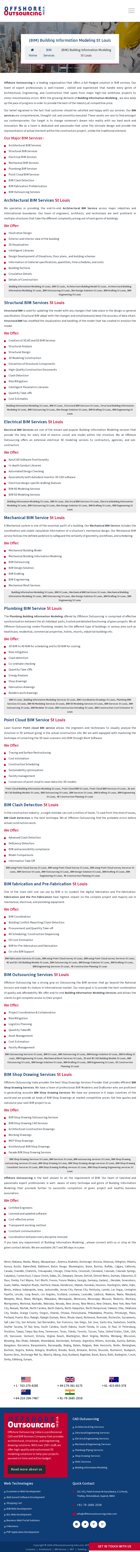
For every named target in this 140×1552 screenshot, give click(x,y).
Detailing (82, 1549)
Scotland (62, 1294)
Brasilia (62, 1350)
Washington (73, 1336)
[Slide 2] (70, 68)
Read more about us (26, 1469)
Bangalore (10, 1345)
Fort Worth (41, 1280)
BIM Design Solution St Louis (85, 872)
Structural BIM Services (34, 303)
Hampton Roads (30, 1285)
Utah (126, 1332)
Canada (8, 1271)
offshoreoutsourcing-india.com (68, 1545)
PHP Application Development (23, 1532)
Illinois (7, 1290)
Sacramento (128, 1318)
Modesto (118, 1299)
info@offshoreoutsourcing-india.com (97, 1514)
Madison (110, 1294)
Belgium (87, 1345)
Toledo (72, 1332)
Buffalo (108, 1266)
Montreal (25, 1304)
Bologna (39, 1350)
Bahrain (131, 1341)
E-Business (12, 1526)
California (130, 1266)
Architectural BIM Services (37, 200)
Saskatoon (119, 1322)
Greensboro (128, 1280)
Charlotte (30, 1271)
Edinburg (17, 1359)
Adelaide (34, 1341)
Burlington (121, 1355)
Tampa (20, 1332)
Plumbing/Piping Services (89, 1450)
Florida (15, 1280)
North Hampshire (74, 1308)
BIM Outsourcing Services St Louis (23, 1054)
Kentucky (94, 1290)
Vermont (29, 1336)
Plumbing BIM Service (33, 608)
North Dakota (55, 1308)
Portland (9, 1318)
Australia (110, 1341)
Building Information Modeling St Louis (29, 286)
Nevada (60, 1304)
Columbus (9, 1276)
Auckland (73, 1355)
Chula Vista (70, 1271)
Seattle (131, 1322)
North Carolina (38, 1308)
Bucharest (116, 1350)
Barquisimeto (38, 1345)
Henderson (66, 1285)
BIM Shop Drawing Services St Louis (28, 1159)
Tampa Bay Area (34, 1332)
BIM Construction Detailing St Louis (74, 708)
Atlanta (131, 1262)
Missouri (106, 1299)
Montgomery (11, 1304)
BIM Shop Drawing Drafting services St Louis (62, 1167)
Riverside (101, 1318)
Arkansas (108, 1262)
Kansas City (81, 1290)
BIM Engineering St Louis (29, 1058)
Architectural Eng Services (89, 1427)
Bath (110, 1355)
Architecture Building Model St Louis (86, 286)
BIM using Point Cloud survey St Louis (62, 958)
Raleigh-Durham (49, 1318)
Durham (115, 1276)
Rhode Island (74, 1318)
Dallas (53, 1276)
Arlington (120, 1262)
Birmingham (128, 1345)
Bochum (8, 1350)
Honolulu (89, 1285)
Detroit (88, 1276)
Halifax (15, 1285)
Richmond (89, 1318)
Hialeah (78, 1285)
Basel (95, 1355)
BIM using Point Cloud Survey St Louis (26, 868)
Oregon (44, 1313)
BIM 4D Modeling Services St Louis (46, 704)
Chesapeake (45, 1271)
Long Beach (32, 1294)
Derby (7, 1359)
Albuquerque (48, 1262)
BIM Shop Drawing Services (38, 1074)
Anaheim (73, 1262)
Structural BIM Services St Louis (81, 406)
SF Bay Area (31, 1327)
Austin (17, 1266)
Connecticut (24, 1276)
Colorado (109, 1271)
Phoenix (108, 1313)
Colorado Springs (125, 1271)
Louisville (86, 1294)
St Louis (101, 1327)
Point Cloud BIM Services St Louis (108, 789)
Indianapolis (29, 1290)
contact (16, 1248)
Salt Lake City (12, 1322)
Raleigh (34, 1318)
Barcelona (23, 1345)
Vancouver (16, 1336)
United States (114, 1332)
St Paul (112, 1327)
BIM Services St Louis (115, 704)
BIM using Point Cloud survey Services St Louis (109, 958)
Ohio (121, 1308)
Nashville (37, 1304)
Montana (130, 1299)
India (132, 1285)
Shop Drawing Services (87, 1456)
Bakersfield (29, 1266)
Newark (14, 1308)
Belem (76, 1345)
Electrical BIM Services (33, 422)
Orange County (29, 1313)
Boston (98, 1266)
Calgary (119, 1266)
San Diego (80, 1322)
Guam (7, 1285)
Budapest (129, 1350)
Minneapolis (65, 1299)
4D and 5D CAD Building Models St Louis (27, 962)
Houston (101, 1285)
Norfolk (24, 1308)
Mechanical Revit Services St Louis (63, 1058)
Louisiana (74, 1294)
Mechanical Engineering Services (93, 1444)
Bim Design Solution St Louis (86, 290)
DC (59, 1276)
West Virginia (90, 1336)
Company (30, 1549)
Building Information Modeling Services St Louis (49, 700)
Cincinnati (84, 1271)
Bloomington (76, 1266)
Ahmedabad (47, 1341)
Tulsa (101, 1332)
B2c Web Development (19, 1514)
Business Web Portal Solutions (23, 1520)
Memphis (9, 1299)
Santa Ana (106, 1322)
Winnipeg (116, 1336)
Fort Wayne (26, 1280)
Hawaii (55, 1285)
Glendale (115, 1280)
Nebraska (48, 1304)
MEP (72, 1549)
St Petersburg (126, 1327)
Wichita (104, 1336)
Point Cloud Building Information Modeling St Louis (33, 789)
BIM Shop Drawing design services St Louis (91, 1163)
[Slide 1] (63, 68)
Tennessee (51, 1332)
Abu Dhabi (22, 1341)
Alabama (17, 1262)
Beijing (67, 1345)
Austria (121, 1341)
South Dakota (68, 1327)
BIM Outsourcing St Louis (56, 290)
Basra (103, 1355)
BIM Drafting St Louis (115, 290)
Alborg (57, 1355)
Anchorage (85, 1262)
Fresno (53, 1280)
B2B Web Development (19, 1509)
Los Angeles (48, 1294)
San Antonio (29, 1322)
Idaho (125, 1285)
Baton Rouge (59, 1266)
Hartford (45, 1285)
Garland (103, 1280)
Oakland (112, 1308)
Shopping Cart (14, 1503)
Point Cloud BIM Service (34, 720)
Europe (28, 1359)
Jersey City (66, 1290)
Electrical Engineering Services (92, 1438)
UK (5, 1336)
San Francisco (65, 1322)
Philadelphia (95, 1313)
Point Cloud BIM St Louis (75, 789)
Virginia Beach (55, 1336)
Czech (131, 1355)
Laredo (106, 1290)
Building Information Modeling (91, 1467)
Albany (35, 1262)
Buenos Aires (12, 1355)
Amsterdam (62, 1341)
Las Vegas (117, 1290)
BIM (97, 1178)
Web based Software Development (26, 1497)
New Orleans (103, 1304)
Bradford (51, 1350)
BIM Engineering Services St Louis (51, 966)
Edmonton (127, 1276)
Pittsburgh (121, 1313)
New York (118, 1304)
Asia (64, 1355)
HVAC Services (83, 1462)
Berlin (116, 1345)
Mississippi (94, 1299)
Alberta (47, 1355)
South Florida (86, 1327)
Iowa (40, 1290)
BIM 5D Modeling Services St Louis (84, 704)
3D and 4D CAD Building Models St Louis (104, 1058)
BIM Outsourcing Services (36, 975)
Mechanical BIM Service (34, 518)
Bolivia (29, 1350)
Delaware (67, 1276)
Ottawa (65, 1313)
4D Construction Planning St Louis (75, 797)
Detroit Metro (101, 1276)
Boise (88, 1266)
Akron (7, 1262)
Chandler (19, 1271)
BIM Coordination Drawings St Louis (96, 700)
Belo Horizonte (102, 1345)
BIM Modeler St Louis (42, 708)
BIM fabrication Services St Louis (23, 958)
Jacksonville (51, 1290)
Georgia (81, 1280)
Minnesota (80, 1299)
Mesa (19, 1299)
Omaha (14, 1313)
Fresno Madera (67, 1280)
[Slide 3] (76, 68)
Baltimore (43, 1266)
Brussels (103, 1350)
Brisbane (82, 1350)
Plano (132, 1313)
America (62, 1262)
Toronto (81, 1332)
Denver (78, 1276)
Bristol (92, 1350)
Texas (63, 1332)
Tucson (92, 1332)
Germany (93, 1280)
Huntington (113, 1285)
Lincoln (19, 1294)
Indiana (17, 1290)
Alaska (26, 1262)
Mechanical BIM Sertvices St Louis (87, 592)
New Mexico (88, 1304)
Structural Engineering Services (92, 1433)
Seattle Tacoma (13, 1327)
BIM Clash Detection (31, 805)
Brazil (72, 1350)
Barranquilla (54, 1345)
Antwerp (76, 1341)
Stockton (9, 1332)
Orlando (54, 1313)
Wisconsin (129, 1336)
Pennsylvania (78, 1313)
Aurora (8, 1266)
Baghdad (85, 1355)
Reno (63, 1318)
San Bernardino (46, 1322)
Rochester (114, 1318)
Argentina (88, 1341)
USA (133, 1332)
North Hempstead (96, 1308)
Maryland (130, 1294)
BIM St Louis (58, 286)
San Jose (93, 1322)
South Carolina (49, 1327)
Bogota (19, 1350)
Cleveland (96, 1271)
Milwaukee (50, 1299)
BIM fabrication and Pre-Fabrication (46, 884)
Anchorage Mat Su (31, 1355)
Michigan (37, 1299)
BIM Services (60, 1549)
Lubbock (99, 1294)
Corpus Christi (40, 1276)
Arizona (97, 1262)
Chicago (58, 1271)
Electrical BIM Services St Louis (82, 501)
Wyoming (9, 1341)
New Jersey (72, 1304)
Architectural (45, 1549)
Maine (120, 1294)
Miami (27, 1299)
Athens (99, 1341)
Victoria (40, 1336)
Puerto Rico (22, 1318)
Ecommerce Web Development (23, 1491)
